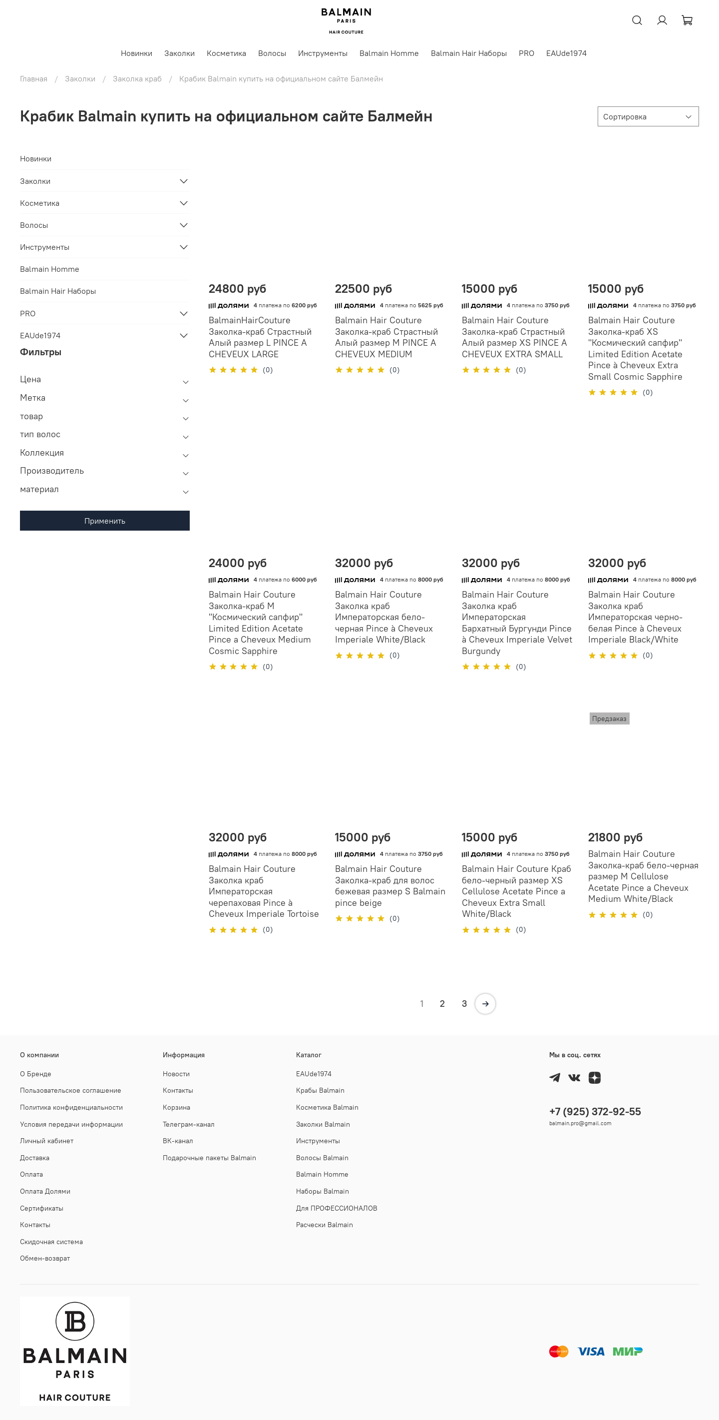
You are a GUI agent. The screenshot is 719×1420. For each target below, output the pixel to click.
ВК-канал (178, 1140)
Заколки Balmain (323, 1124)
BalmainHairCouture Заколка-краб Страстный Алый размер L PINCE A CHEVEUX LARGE (260, 337)
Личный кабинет (46, 1140)
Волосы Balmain (322, 1157)
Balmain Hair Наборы (469, 53)
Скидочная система (51, 1241)
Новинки (136, 53)
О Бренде (35, 1073)
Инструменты (323, 53)
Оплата (31, 1174)
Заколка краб (137, 78)
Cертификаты (41, 1208)
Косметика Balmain (327, 1107)
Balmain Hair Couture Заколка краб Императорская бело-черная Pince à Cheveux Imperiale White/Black (384, 617)
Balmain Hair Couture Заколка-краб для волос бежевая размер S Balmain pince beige (390, 885)
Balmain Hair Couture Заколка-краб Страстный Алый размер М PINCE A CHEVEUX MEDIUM (386, 337)
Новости (176, 1073)
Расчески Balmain (324, 1224)
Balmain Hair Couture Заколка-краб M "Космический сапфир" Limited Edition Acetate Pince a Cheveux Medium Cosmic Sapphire (260, 623)
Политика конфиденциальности (71, 1107)
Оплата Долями (45, 1191)
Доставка (34, 1157)
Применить (104, 521)
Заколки (179, 53)
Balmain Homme (389, 53)
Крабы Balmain (320, 1090)
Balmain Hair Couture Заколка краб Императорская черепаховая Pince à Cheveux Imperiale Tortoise (264, 891)
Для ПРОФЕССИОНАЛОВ (336, 1208)
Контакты (35, 1224)
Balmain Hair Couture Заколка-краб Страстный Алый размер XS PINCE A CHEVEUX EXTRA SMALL (514, 337)
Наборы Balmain (322, 1191)
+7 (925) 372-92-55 (595, 1111)
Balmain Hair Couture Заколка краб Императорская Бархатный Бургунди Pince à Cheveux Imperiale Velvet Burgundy (517, 623)
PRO (526, 53)
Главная (33, 78)
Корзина (176, 1107)
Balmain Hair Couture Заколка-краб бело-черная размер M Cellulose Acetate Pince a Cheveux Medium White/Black (643, 876)
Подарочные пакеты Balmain (209, 1157)
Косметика (226, 53)
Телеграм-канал (189, 1124)
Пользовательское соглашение (70, 1090)
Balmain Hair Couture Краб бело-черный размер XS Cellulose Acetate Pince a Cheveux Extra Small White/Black (516, 891)
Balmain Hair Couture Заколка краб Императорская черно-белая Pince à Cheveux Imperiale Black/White (635, 617)
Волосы (272, 53)
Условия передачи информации (71, 1124)
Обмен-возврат (45, 1258)
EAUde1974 (566, 53)
